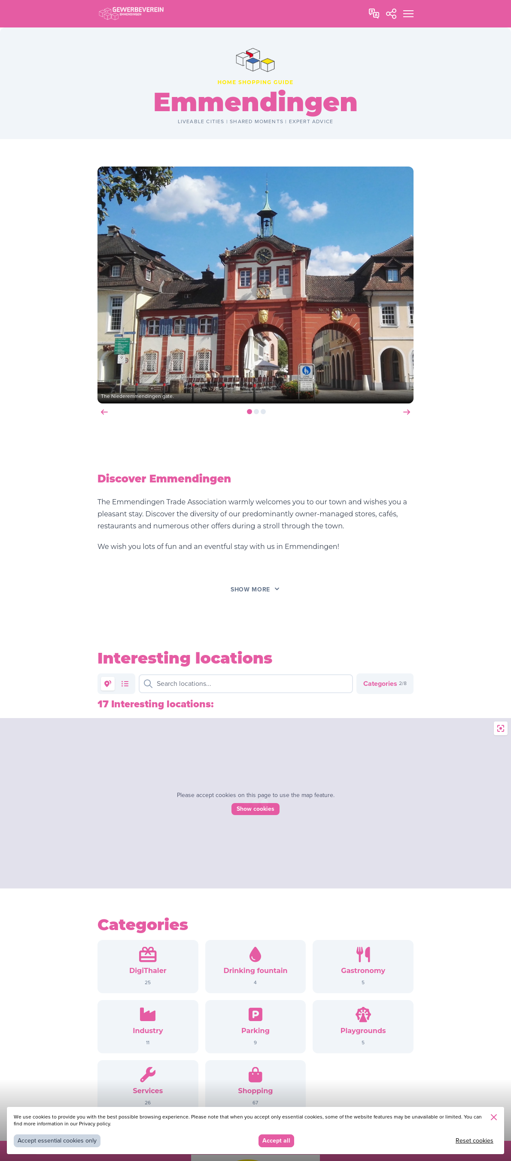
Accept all (276, 1140)
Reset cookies (474, 1140)
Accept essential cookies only (57, 1140)
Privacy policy (94, 1124)
